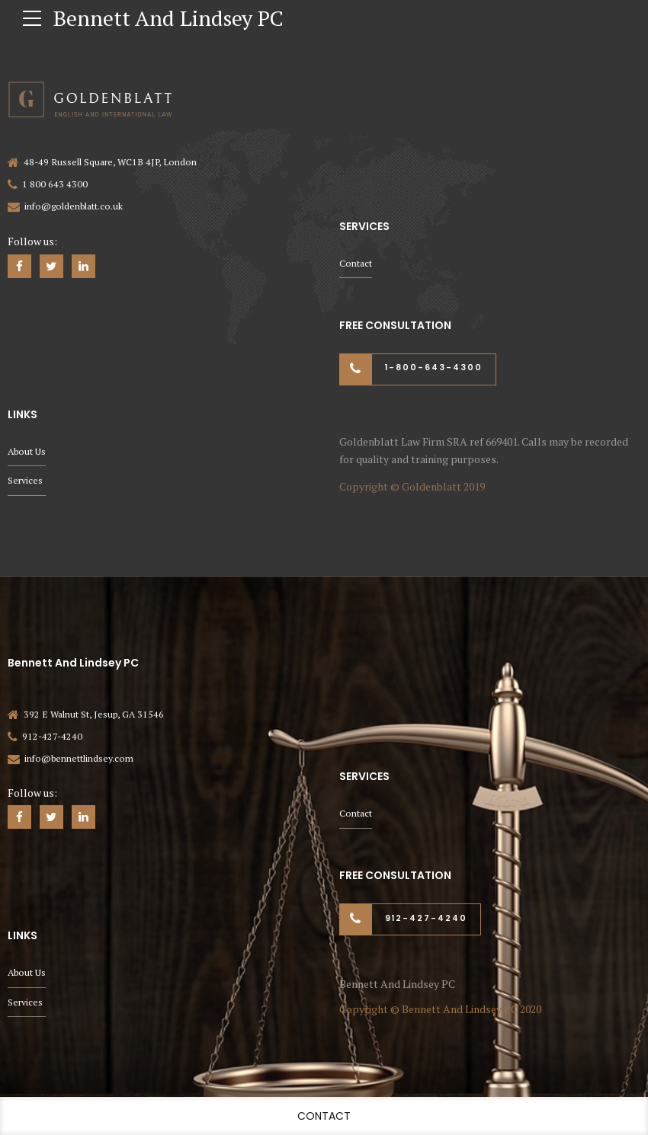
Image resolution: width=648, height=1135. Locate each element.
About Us (27, 451)
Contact (355, 263)
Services (25, 480)
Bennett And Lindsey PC (168, 18)
